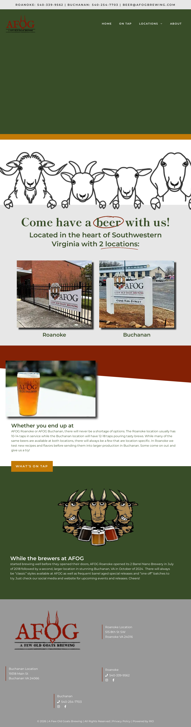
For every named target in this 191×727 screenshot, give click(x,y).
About (176, 23)
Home (107, 23)
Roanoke (54, 335)
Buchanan (137, 335)
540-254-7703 (105, 5)
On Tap (125, 23)
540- (64, 702)
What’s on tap (32, 466)
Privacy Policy (121, 721)
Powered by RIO (143, 721)
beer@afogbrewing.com (149, 5)
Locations (152, 23)
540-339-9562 (50, 5)
